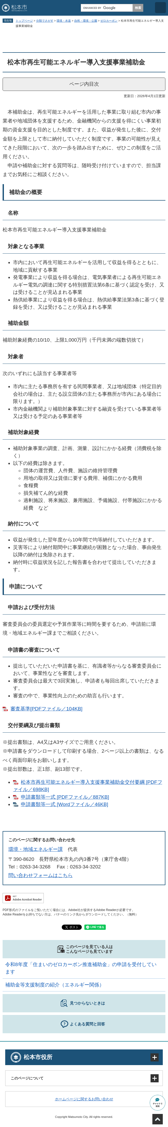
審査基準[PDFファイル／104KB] (46, 708)
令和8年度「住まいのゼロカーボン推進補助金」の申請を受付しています (81, 968)
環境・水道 (64, 20)
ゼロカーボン (108, 20)
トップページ (24, 20)
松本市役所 (38, 1057)
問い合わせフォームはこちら (40, 875)
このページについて (27, 1078)
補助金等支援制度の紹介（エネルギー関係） (54, 985)
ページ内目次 (84, 84)
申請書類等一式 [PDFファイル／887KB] (65, 797)
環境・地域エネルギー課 (35, 849)
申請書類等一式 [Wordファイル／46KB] (64, 804)
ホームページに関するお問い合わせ (84, 1099)
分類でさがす (44, 20)
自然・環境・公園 (85, 20)
